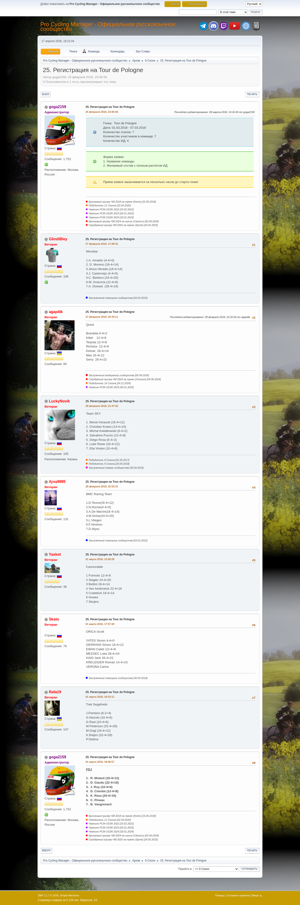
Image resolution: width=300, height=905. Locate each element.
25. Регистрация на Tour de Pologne (110, 107)
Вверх (46, 850)
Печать (252, 94)
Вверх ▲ (257, 895)
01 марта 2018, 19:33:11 (100, 696)
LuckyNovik (59, 401)
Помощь (220, 895)
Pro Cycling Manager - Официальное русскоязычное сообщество (108, 26)
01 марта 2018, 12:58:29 (100, 559)
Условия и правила (238, 895)
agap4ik (56, 312)
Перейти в (184, 869)
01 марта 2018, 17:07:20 (100, 624)
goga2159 (57, 107)
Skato (54, 619)
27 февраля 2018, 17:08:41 (102, 243)
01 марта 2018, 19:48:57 (100, 761)
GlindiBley (58, 239)
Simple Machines (69, 895)
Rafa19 (55, 692)
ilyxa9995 (57, 482)
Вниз (45, 94)
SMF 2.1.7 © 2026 (48, 895)
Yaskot (55, 554)
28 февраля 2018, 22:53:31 (102, 486)
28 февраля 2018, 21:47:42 (102, 406)
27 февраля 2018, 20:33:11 (102, 316)
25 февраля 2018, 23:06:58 (102, 111)
